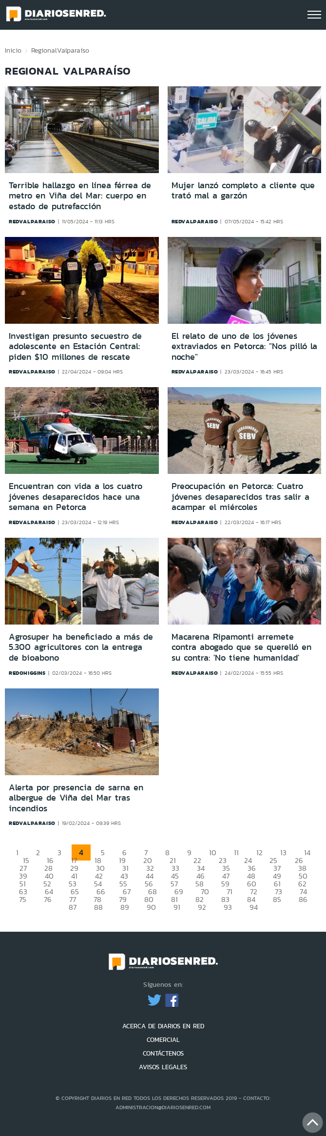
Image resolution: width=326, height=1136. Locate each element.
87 (73, 907)
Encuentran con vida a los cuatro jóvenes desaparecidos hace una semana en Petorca (75, 496)
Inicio (13, 50)
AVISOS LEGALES (163, 1067)
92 (202, 907)
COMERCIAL (163, 1039)
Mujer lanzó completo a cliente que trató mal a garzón (243, 190)
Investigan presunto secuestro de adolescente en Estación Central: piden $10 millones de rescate (75, 346)
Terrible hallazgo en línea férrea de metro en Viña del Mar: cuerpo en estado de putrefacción (80, 196)
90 (151, 907)
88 (98, 907)
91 (176, 907)
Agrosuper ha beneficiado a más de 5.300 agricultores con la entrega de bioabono (81, 647)
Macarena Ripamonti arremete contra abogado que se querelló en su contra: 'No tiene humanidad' (241, 647)
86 (303, 899)
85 (277, 899)
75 (22, 899)
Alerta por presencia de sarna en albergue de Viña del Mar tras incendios (76, 798)
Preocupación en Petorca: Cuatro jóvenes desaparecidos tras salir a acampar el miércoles (240, 496)
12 (259, 852)
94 (253, 907)
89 (124, 907)
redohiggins (27, 673)
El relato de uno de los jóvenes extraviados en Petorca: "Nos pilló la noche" (244, 346)
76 (48, 899)
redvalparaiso (32, 221)
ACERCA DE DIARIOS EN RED (163, 1026)
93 (228, 907)
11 (236, 852)
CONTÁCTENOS (163, 1053)
